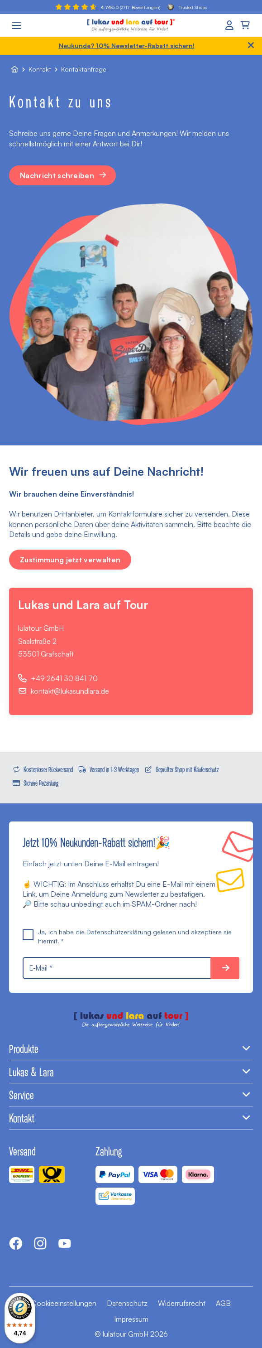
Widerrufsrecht (181, 1303)
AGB (223, 1303)
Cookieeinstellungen (63, 1303)
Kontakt (40, 69)
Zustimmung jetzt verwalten (70, 559)
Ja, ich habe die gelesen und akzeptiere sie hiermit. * (127, 936)
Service (131, 1095)
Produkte (131, 1048)
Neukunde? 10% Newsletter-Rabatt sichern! (127, 45)
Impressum (131, 1319)
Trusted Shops (187, 7)
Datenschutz (127, 1303)
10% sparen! (224, 968)
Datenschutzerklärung (118, 932)
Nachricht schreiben (63, 175)
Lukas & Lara (131, 1071)
